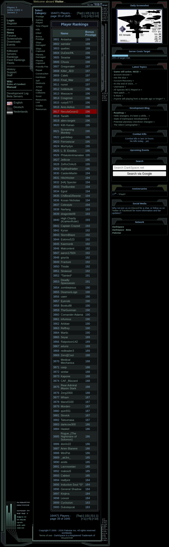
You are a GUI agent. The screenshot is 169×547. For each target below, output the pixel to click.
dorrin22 (66, 443)
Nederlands (21, 111)
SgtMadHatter (69, 168)
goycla (65, 257)
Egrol (64, 191)
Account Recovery (123, 80)
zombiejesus (68, 287)
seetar (65, 371)
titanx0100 (67, 401)
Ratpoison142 (69, 341)
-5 (92, 13)
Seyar (64, 337)
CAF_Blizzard (69, 380)
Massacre (67, 93)
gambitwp (67, 137)
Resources (41, 109)
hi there (117, 96)
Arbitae (65, 323)
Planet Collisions (40, 91)
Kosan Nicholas (70, 200)
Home (10, 29)
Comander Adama (72, 314)
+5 (89, 16)
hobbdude (67, 88)
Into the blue (120, 77)
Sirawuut (66, 270)
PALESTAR (67, 538)
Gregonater (68, 66)
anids (64, 462)
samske (65, 43)
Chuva (65, 61)
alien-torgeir (68, 120)
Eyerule (65, 301)
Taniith (65, 116)
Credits (39, 106)
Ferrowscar (68, 141)
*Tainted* (66, 275)
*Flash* (122, 194)
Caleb (64, 75)
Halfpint (65, 480)
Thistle (65, 266)
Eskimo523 (67, 239)
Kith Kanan (67, 125)
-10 (86, 13)
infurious (66, 319)
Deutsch (19, 107)
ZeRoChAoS (68, 164)
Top (80, 13)
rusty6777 (67, 102)
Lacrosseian (68, 466)
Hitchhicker (67, 177)
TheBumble (68, 186)
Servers (11, 53)
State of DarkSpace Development (130, 119)
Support (12, 72)
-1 (96, 13)
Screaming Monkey (67, 131)
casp (64, 367)
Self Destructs (40, 81)
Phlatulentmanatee (72, 155)
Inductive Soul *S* (72, 484)
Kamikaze (41, 77)
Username (119, 86)
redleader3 (67, 350)
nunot (64, 84)
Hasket (65, 428)
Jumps (39, 86)
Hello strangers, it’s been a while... (131, 116)
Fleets (10, 62)
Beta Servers (15, 96)
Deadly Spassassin (68, 282)
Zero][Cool (67, 355)
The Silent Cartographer (126, 125)
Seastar (65, 57)
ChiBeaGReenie (71, 195)
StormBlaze (68, 234)
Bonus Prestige (40, 37)
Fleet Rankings (16, 59)
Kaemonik (67, 243)
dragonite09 (68, 213)
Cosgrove (67, 98)
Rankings (12, 56)
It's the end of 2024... (124, 83)
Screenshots (14, 38)
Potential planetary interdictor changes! (133, 122)
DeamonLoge (69, 292)
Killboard (12, 50)
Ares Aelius (68, 107)
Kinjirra (65, 493)
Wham (65, 397)
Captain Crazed (70, 225)
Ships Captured (40, 49)
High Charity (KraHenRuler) (70, 220)
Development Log (17, 93)
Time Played (42, 26)
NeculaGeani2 (69, 111)
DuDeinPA (67, 52)
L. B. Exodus (68, 150)
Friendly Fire (42, 66)
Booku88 (66, 305)
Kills (38, 29)
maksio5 (66, 471)
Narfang (66, 209)
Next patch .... (121, 93)
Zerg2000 (67, 392)
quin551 (66, 410)
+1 (84, 16)
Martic (64, 332)
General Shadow (71, 489)
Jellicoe (65, 159)
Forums (11, 35)
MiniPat (65, 452)
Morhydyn (67, 146)
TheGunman (68, 310)
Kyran (64, 230)
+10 (95, 16)
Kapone (65, 376)
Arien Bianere (69, 448)
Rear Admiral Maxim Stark (69, 387)
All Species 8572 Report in (127, 89)
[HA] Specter (68, 182)
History (11, 69)
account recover (122, 74)
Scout (38, 96)
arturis (65, 346)
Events (11, 44)
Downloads (13, 41)
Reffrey (65, 328)
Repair (39, 70)
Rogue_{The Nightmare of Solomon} (69, 436)
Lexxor (65, 498)
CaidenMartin (69, 173)
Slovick (65, 415)
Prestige (40, 16)
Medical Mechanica (67, 361)
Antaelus (66, 39)
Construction (42, 73)
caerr (64, 296)
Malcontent (67, 248)
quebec (65, 48)
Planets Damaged (40, 55)
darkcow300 (68, 424)
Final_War (67, 79)
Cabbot (65, 475)
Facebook (127, 210)
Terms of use (45, 535)
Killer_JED (67, 70)
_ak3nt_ (66, 457)
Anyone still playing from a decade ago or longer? (138, 99)
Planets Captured (40, 61)
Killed (38, 33)
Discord (135, 208)
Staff (9, 75)
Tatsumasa (67, 419)
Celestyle (66, 204)
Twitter (115, 210)
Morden (65, 406)
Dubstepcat (68, 507)
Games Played (39, 21)
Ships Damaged (40, 43)
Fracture (66, 261)
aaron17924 (68, 252)
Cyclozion (67, 502)
